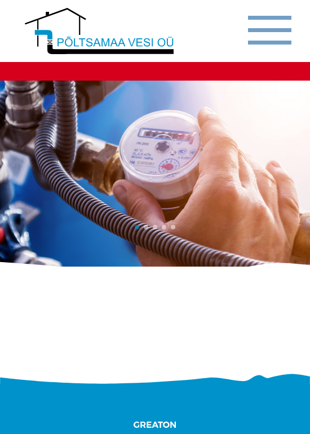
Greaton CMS (155, 425)
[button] (137, 227)
